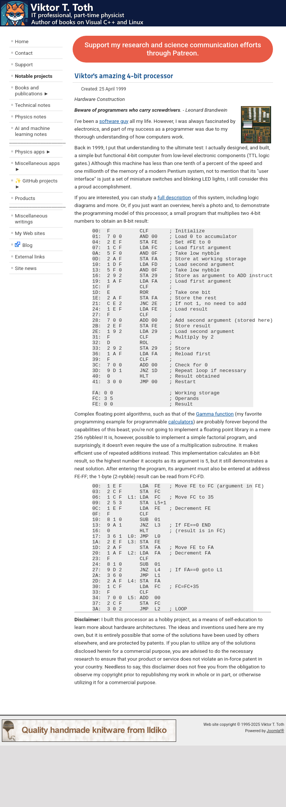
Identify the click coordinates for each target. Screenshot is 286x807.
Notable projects (34, 76)
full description (174, 197)
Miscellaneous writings (31, 219)
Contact (24, 53)
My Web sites (30, 233)
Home (22, 41)
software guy (113, 121)
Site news (25, 268)
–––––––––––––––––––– (37, 143)
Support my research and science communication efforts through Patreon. (173, 49)
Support (24, 64)
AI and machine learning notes (32, 131)
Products (25, 198)
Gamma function (214, 449)
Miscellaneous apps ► (37, 166)
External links (30, 257)
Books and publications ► (32, 90)
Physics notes (30, 117)
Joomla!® (275, 792)
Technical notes (32, 105)
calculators (180, 457)
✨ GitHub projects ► (36, 184)
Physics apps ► (33, 152)
